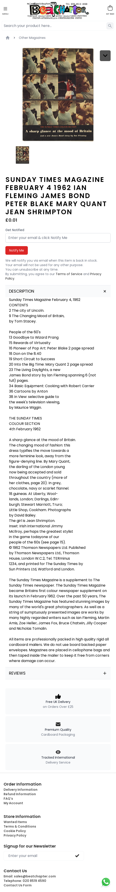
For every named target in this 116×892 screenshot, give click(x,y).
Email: (30, 876)
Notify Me (16, 250)
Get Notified (14, 230)
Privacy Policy (15, 835)
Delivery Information (20, 789)
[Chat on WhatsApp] (106, 882)
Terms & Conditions (20, 826)
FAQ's (8, 798)
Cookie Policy (15, 831)
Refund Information (20, 794)
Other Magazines (32, 37)
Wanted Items (15, 822)
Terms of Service (69, 274)
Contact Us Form (18, 885)
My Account (13, 803)
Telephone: (25, 881)
